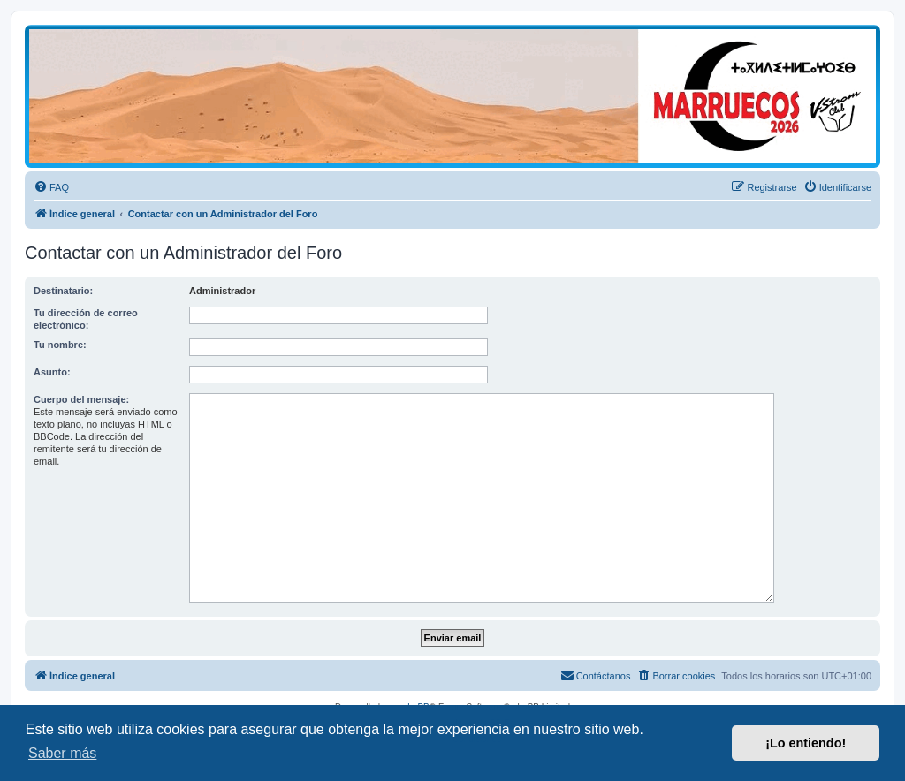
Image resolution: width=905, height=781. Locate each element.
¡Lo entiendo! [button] (805, 743)
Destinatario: (63, 290)
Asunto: (52, 372)
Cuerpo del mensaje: (81, 399)
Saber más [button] (62, 753)
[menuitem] (51, 187)
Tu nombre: (60, 344)
